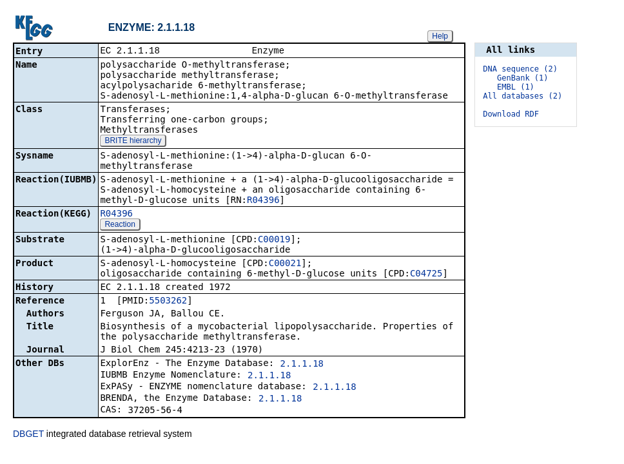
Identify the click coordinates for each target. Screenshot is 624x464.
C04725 (426, 274)
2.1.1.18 (302, 365)
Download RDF (511, 114)
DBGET (28, 435)
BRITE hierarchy (132, 141)
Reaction (119, 225)
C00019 (274, 240)
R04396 (263, 201)
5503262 (168, 301)
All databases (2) (522, 96)
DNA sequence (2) (520, 68)
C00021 (285, 264)
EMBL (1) (515, 87)
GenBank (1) (522, 77)
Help (440, 36)
